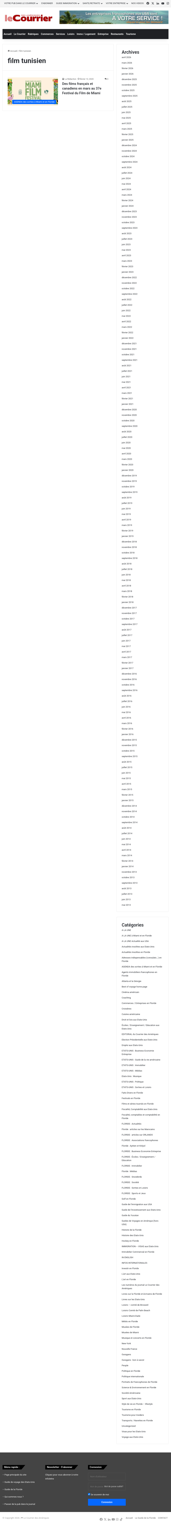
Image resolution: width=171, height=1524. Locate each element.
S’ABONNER (47, 3)
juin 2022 (126, 310)
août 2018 (126, 563)
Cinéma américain (130, 992)
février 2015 (127, 795)
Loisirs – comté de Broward (135, 1305)
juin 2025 (126, 112)
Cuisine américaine (131, 1014)
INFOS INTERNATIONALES (134, 1263)
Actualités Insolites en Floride (136, 952)
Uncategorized (129, 1426)
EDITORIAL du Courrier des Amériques (140, 1034)
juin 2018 (126, 574)
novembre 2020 (129, 415)
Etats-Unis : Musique (131, 1076)
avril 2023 (126, 255)
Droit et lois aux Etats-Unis (134, 1019)
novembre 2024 (129, 151)
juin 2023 (126, 244)
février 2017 (127, 663)
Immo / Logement (86, 34)
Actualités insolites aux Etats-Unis (138, 946)
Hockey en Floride (130, 1241)
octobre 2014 (128, 817)
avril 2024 (126, 189)
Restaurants (117, 34)
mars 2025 (127, 129)
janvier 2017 (128, 668)
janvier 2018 (128, 602)
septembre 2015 (129, 756)
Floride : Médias (129, 1171)
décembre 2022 (129, 277)
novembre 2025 (129, 85)
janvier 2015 (128, 800)
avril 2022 (126, 321)
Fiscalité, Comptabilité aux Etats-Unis (139, 1109)
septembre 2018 (129, 558)
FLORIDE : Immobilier (132, 1166)
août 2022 (126, 299)
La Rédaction (70, 79)
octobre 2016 (128, 685)
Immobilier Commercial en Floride (138, 1252)
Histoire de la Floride (132, 1230)
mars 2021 (127, 393)
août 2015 (126, 762)
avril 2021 (126, 387)
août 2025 (126, 101)
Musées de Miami (130, 1332)
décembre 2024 (129, 145)
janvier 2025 (128, 140)
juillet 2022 (127, 305)
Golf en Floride (129, 1199)
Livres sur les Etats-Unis (133, 1299)
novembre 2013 (129, 872)
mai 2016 (126, 712)
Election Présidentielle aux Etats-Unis (139, 1039)
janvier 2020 (128, 470)
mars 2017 (127, 657)
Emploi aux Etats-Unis (132, 1045)
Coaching (126, 997)
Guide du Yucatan (130, 1215)
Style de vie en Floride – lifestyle (137, 1404)
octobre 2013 (128, 877)
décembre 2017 (129, 607)
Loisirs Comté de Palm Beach (136, 1310)
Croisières (126, 1008)
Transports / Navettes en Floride (137, 1420)
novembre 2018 (129, 547)
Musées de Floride (130, 1327)
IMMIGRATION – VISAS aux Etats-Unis (140, 1246)
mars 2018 (127, 591)
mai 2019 (126, 514)
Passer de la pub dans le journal (20, 1504)
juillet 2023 (127, 239)
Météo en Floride (130, 1321)
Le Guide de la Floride (145, 1518)
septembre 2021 (129, 360)
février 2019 (127, 530)
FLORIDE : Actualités (131, 1124)
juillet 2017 (127, 635)
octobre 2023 (128, 222)
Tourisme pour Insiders (133, 1415)
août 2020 (126, 431)
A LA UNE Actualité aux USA (135, 941)
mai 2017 (126, 646)
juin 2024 (126, 178)
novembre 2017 (129, 613)
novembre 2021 (129, 349)
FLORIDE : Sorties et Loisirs (135, 1188)
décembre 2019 (129, 475)
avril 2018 (126, 585)
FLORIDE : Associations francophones (140, 1140)
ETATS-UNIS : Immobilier (133, 1065)
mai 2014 (126, 844)
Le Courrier (20, 34)
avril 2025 (126, 123)
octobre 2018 (128, 552)
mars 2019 (127, 525)
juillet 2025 (127, 107)
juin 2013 (126, 899)
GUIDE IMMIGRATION (66, 3)
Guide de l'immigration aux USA (137, 1204)
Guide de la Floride (13, 1489)
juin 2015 (126, 773)
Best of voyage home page (134, 986)
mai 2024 (126, 184)
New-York (126, 1343)
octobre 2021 (128, 354)
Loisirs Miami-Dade (131, 1316)
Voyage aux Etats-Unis (132, 1437)
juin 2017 (126, 640)
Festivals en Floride (131, 1098)
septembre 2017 (129, 624)
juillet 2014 (127, 833)
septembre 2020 (129, 426)
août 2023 (126, 233)
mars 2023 (127, 261)
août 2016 (126, 696)
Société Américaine (131, 1393)
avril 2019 (126, 519)
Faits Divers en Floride (132, 1093)
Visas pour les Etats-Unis (134, 1431)
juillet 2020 (127, 437)
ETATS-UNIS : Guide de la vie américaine (141, 1059)
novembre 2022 (129, 283)
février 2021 (127, 398)
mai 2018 (126, 580)
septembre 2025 (129, 96)
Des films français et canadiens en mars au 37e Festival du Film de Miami (81, 88)
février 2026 (127, 68)
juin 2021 (126, 376)
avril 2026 (126, 57)
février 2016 (127, 729)
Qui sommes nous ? (14, 1496)
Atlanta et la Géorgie (131, 981)
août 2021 (126, 365)
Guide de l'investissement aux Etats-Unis (141, 1210)
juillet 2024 (127, 173)
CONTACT (163, 1518)
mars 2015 (127, 789)
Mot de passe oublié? (113, 1486)
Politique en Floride (131, 1371)
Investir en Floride (130, 1268)
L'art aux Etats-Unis (131, 1274)
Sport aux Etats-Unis (131, 1398)
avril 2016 (126, 718)
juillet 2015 (127, 767)
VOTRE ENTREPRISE (116, 3)
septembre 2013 (129, 883)
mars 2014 (127, 855)
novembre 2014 (129, 811)
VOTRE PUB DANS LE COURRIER (19, 3)
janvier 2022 (128, 338)
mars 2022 (127, 327)
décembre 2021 (129, 343)
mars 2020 (127, 459)
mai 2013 (126, 905)
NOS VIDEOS (137, 3)
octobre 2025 (128, 90)
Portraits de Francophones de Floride (139, 1382)
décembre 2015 (129, 740)
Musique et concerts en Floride (136, 1338)
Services (60, 34)
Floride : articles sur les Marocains (138, 1129)
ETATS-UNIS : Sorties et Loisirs (136, 1087)
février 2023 (127, 266)
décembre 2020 (129, 409)
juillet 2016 (127, 701)
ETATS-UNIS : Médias (132, 1070)
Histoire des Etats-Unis (133, 1235)
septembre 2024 (129, 162)
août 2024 (126, 167)
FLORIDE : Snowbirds (132, 1177)
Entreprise (103, 34)
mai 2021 (126, 382)
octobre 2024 (128, 156)
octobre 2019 (128, 486)
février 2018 (127, 596)
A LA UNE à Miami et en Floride (137, 935)
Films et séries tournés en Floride (138, 1104)
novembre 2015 (129, 745)
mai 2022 (126, 316)
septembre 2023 (129, 228)
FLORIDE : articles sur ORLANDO (137, 1135)
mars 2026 (127, 63)
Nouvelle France (129, 1349)
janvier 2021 (128, 404)
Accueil (8, 34)
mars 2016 (127, 723)
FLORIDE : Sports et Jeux (134, 1193)
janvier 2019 (128, 536)
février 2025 (127, 134)
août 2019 (126, 497)
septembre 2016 (129, 690)
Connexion (107, 1502)
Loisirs (70, 34)
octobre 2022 (128, 288)
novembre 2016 (129, 679)
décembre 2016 (129, 674)
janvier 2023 (128, 272)
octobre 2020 (128, 420)
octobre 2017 (128, 618)
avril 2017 (126, 651)
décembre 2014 (129, 806)
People (125, 1365)
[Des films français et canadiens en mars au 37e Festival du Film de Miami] (33, 91)
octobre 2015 (128, 751)
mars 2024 (127, 195)
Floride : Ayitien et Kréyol (133, 1146)
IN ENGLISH (127, 1257)
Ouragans (126, 1354)
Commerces (47, 34)
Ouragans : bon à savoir (133, 1360)
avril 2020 (126, 453)
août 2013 (126, 888)
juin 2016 (126, 707)
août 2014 (126, 828)
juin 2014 (126, 839)
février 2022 (127, 332)
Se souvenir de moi (98, 1494)
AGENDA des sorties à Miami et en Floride (142, 966)
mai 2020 (126, 448)
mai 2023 (126, 250)
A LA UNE (126, 930)
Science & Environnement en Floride (139, 1387)
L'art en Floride (129, 1279)
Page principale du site (15, 1474)
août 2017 (126, 629)
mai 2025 (126, 118)
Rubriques (33, 34)
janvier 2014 (128, 866)
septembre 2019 (129, 492)
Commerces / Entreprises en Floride (139, 1003)
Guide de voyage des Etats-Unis (20, 1482)
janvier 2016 (128, 734)
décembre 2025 (129, 79)
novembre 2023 (129, 217)
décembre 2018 (129, 541)
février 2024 (127, 200)
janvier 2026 (128, 74)
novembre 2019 (129, 481)
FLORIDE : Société (130, 1182)
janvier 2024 (128, 206)
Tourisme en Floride (131, 1409)
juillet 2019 (127, 503)
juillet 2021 (127, 371)
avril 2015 (126, 784)
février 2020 (127, 464)
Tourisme (131, 34)
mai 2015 (126, 778)
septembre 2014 (129, 822)
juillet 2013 (127, 894)
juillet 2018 (127, 569)
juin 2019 (126, 508)
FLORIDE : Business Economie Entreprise (141, 1151)
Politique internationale (133, 1376)
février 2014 (127, 861)
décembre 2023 (129, 211)
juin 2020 (126, 442)
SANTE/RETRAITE (91, 3)
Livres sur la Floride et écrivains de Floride (142, 1294)
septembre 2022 (129, 294)
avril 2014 (126, 850)
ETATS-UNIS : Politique (133, 1081)
